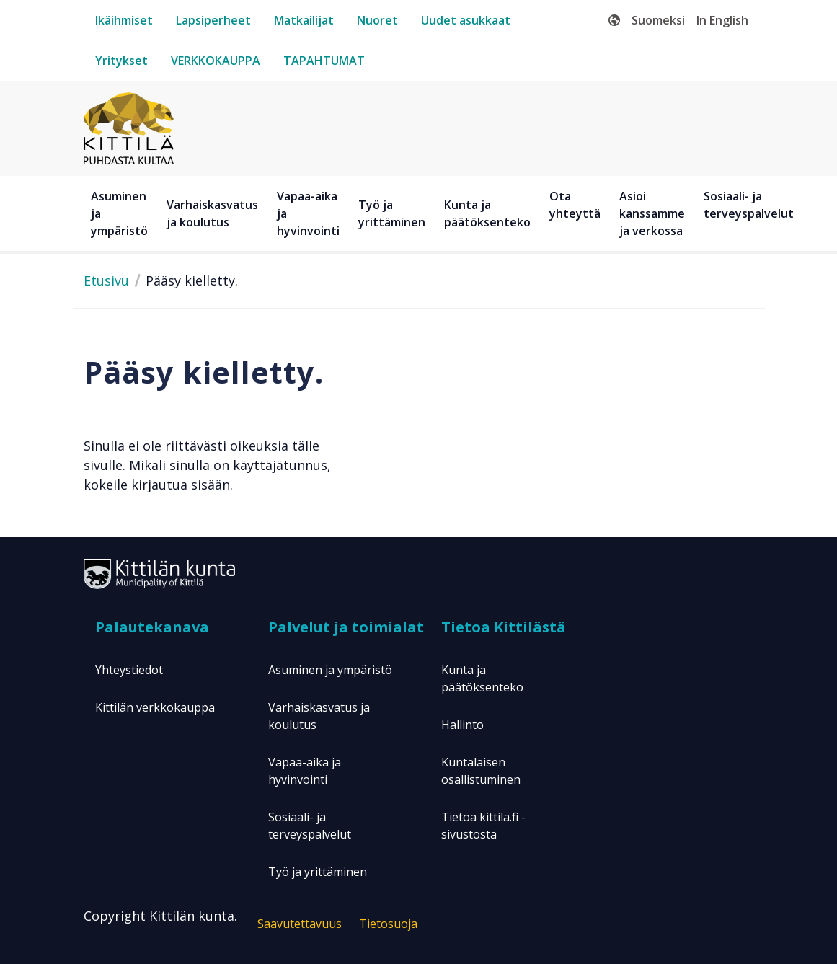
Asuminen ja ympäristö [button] (119, 213)
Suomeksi (658, 20)
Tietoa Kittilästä (503, 627)
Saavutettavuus (299, 924)
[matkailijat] (304, 20)
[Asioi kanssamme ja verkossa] (654, 213)
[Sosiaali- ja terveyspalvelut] (750, 213)
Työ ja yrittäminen (317, 872)
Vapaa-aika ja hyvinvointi (304, 770)
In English (722, 20)
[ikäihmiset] (124, 20)
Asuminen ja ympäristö (330, 670)
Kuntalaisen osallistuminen (481, 770)
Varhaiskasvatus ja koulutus (319, 716)
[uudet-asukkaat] (465, 20)
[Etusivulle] (129, 127)
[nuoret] (377, 20)
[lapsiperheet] (213, 20)
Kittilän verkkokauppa (155, 707)
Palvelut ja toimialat (346, 627)
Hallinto (462, 725)
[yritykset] (121, 60)
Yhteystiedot (129, 670)
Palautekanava (152, 627)
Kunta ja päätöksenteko (482, 678)
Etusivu (106, 280)
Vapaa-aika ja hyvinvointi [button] (308, 213)
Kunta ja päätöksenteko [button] (487, 213)
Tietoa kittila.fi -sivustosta (483, 825)
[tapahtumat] (324, 60)
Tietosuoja (388, 924)
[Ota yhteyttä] (577, 213)
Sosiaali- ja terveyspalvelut (309, 825)
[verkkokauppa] (215, 60)
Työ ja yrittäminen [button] (391, 213)
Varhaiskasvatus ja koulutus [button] (212, 213)
